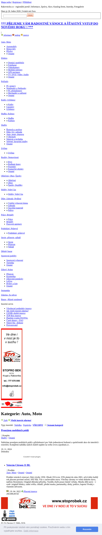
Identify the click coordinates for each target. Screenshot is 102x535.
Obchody (12, 137)
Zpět (4, 420)
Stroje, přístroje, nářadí (11, 237)
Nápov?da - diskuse (14, 323)
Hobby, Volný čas (8, 190)
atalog (16, 35)
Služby (4, 125)
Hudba (11, 118)
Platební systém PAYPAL (17, 318)
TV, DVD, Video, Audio (18, 74)
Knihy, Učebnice (8, 100)
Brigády (9, 222)
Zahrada (11, 205)
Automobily (11, 46)
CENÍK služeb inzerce (16, 313)
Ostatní (11, 54)
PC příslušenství (15, 91)
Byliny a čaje (12, 283)
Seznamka (5, 290)
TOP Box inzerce (13, 315)
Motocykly (11, 49)
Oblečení (12, 180)
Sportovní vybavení (14, 260)
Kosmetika (11, 276)
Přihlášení (27, 2)
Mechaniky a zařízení (17, 93)
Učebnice (10, 109)
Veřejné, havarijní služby (17, 141)
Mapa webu (6, 2)
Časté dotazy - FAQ (14, 320)
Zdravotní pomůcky (14, 279)
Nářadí (11, 247)
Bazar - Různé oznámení (11, 299)
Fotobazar (12, 65)
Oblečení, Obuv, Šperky (11, 176)
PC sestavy (11, 86)
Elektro (4, 58)
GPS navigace (14, 72)
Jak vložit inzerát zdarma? (17, 311)
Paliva (10, 210)
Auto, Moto (6, 42)
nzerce (25, 35)
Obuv (10, 183)
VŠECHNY (38, 425)
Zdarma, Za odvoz (9, 295)
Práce (10, 219)
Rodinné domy (14, 164)
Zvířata (4, 148)
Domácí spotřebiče (16, 63)
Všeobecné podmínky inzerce (18, 308)
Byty (10, 162)
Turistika (10, 263)
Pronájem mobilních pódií (15, 430)
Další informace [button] (31, 531)
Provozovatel (12, 325)
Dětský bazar (6, 251)
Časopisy (10, 107)
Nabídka (18, 425)
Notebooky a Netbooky (16, 88)
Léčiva (9, 281)
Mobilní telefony (15, 70)
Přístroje (11, 244)
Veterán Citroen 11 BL (18, 465)
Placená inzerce (29, 491)
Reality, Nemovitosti (10, 157)
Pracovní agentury (14, 224)
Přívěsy (9, 51)
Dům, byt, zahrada (14, 132)
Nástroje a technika (14, 139)
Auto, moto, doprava (15, 134)
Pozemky (12, 167)
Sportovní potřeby (8, 256)
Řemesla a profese (14, 129)
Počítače (4, 81)
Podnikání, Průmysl (9, 228)
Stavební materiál (15, 208)
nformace (6, 35)
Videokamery (14, 67)
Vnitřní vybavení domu (18, 203)
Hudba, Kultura (7, 114)
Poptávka (27, 425)
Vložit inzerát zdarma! (19, 420)
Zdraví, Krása (7, 269)
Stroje (10, 242)
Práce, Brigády (7, 215)
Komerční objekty (16, 169)
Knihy (10, 104)
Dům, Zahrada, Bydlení (11, 199)
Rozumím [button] (87, 529)
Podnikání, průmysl (16, 233)
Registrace (17, 2)
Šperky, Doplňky (15, 185)
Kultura (11, 120)
